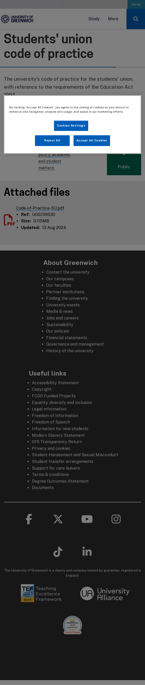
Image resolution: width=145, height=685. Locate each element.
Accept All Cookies (91, 140)
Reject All (52, 140)
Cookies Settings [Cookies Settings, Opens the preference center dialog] (71, 125)
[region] (72, 124)
